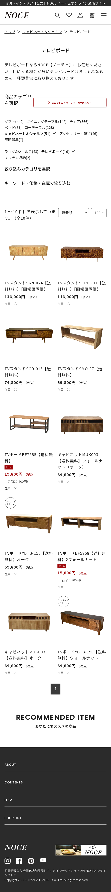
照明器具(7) (14, 139)
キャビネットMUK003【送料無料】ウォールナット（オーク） (80, 461)
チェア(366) (78, 121)
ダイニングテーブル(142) (46, 121)
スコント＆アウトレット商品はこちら (72, 102)
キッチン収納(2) (17, 157)
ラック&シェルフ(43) (21, 151)
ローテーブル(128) (39, 127)
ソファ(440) (14, 121)
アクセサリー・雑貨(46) (78, 133)
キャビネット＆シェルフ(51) (28, 133)
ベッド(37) (13, 127)
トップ (10, 31)
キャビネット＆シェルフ (42, 31)
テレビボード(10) (55, 151)
